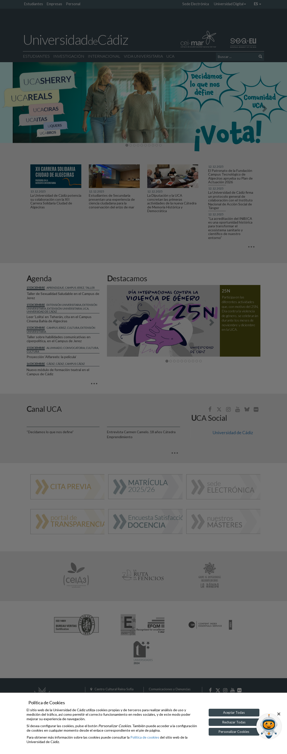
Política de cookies (144, 737)
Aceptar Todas (234, 712)
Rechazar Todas (233, 722)
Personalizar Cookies (234, 732)
